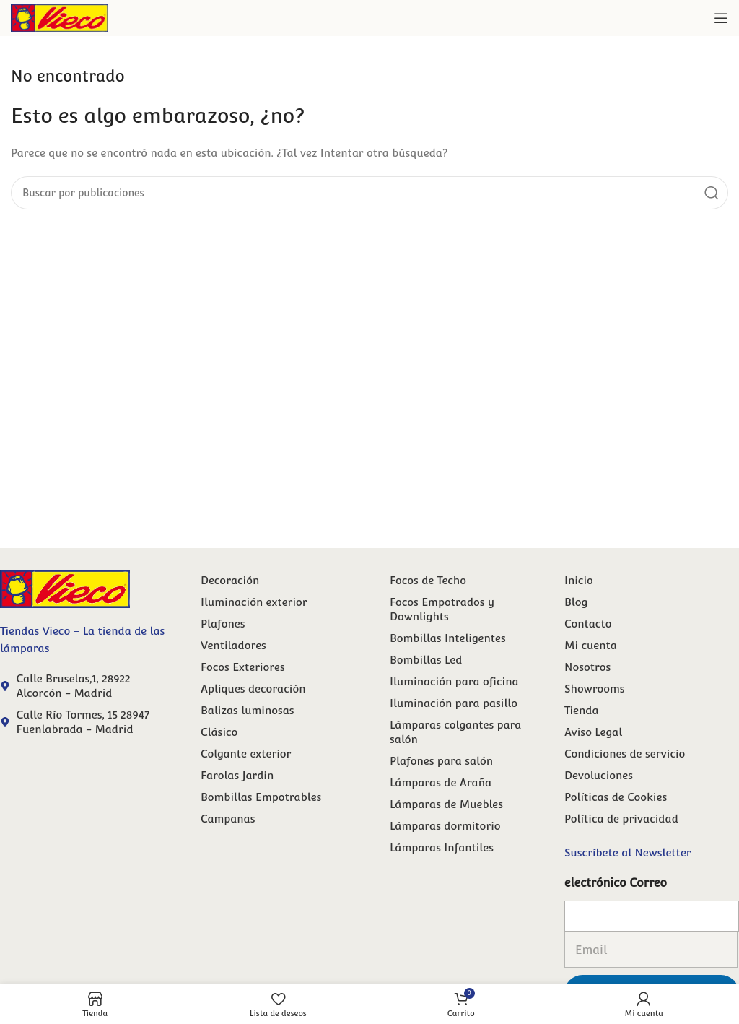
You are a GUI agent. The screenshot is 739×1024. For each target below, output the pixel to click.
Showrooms (594, 688)
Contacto (587, 623)
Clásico (219, 732)
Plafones (223, 623)
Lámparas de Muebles (446, 804)
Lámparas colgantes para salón (456, 732)
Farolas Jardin (237, 775)
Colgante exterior (246, 753)
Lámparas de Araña (440, 782)
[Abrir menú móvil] (721, 18)
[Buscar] (369, 192)
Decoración (230, 580)
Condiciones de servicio (624, 753)
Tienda (581, 710)
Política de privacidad (621, 818)
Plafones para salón (441, 761)
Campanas (228, 818)
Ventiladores (233, 645)
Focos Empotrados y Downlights (442, 609)
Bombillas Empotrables (261, 797)
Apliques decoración (253, 688)
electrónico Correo (615, 883)
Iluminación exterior (254, 602)
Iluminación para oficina (454, 681)
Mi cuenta (590, 645)
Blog (575, 602)
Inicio (578, 580)
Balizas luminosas (247, 710)
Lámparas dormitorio (445, 826)
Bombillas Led (426, 660)
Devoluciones (598, 775)
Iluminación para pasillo (453, 703)
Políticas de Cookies (615, 797)
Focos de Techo (428, 580)
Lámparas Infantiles (442, 847)
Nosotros (587, 667)
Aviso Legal (593, 732)
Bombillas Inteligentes (448, 638)
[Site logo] (59, 17)
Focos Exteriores (243, 667)
